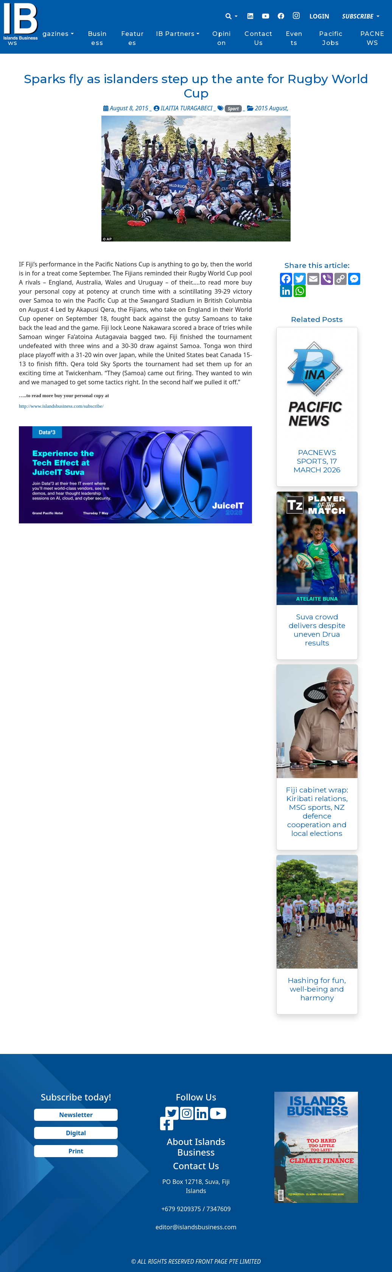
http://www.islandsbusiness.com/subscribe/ (61, 406)
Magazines (50, 33)
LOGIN (319, 16)
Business (97, 38)
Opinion (221, 38)
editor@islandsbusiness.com (196, 1227)
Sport (233, 108)
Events (294, 38)
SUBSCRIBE (358, 16)
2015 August (271, 108)
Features (132, 38)
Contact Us (258, 38)
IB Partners (175, 33)
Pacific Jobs (330, 38)
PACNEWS (372, 38)
